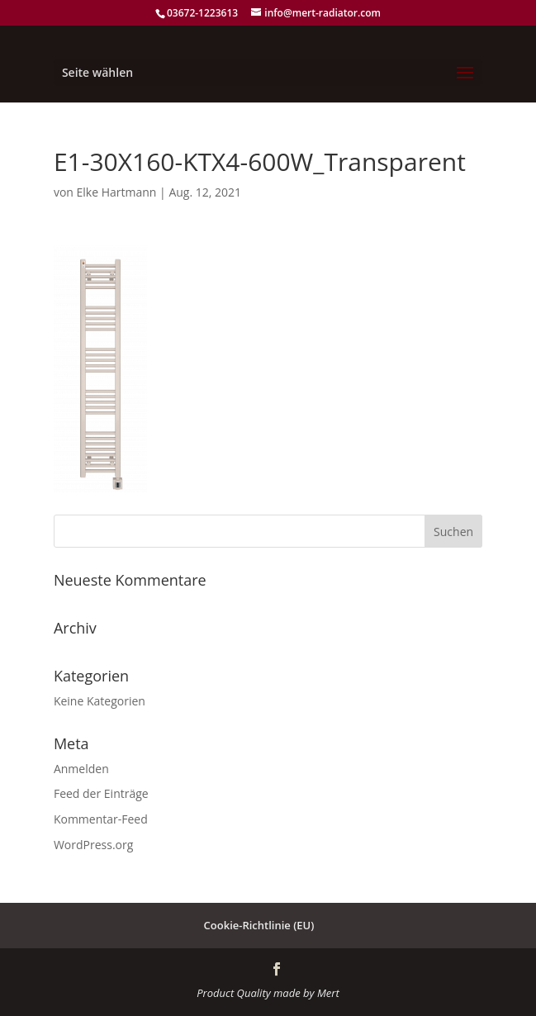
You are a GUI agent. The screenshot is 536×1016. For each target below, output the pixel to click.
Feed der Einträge (101, 793)
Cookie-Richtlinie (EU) (259, 925)
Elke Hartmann (117, 192)
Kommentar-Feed (101, 819)
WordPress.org (93, 844)
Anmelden (81, 768)
